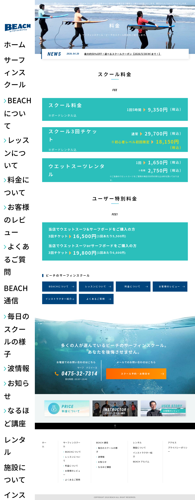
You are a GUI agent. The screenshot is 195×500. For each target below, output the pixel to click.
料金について (16, 186)
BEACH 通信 (16, 294)
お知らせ (16, 389)
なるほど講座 (16, 416)
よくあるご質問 (16, 259)
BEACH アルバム (141, 461)
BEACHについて (18, 113)
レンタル (15, 445)
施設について (15, 473)
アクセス (172, 442)
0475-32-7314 (79, 373)
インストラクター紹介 (58, 298)
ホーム (15, 44)
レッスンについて (16, 152)
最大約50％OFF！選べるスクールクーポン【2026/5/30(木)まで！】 (122, 54)
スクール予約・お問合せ (135, 373)
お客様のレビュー (16, 219)
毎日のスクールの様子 (16, 335)
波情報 (18, 368)
